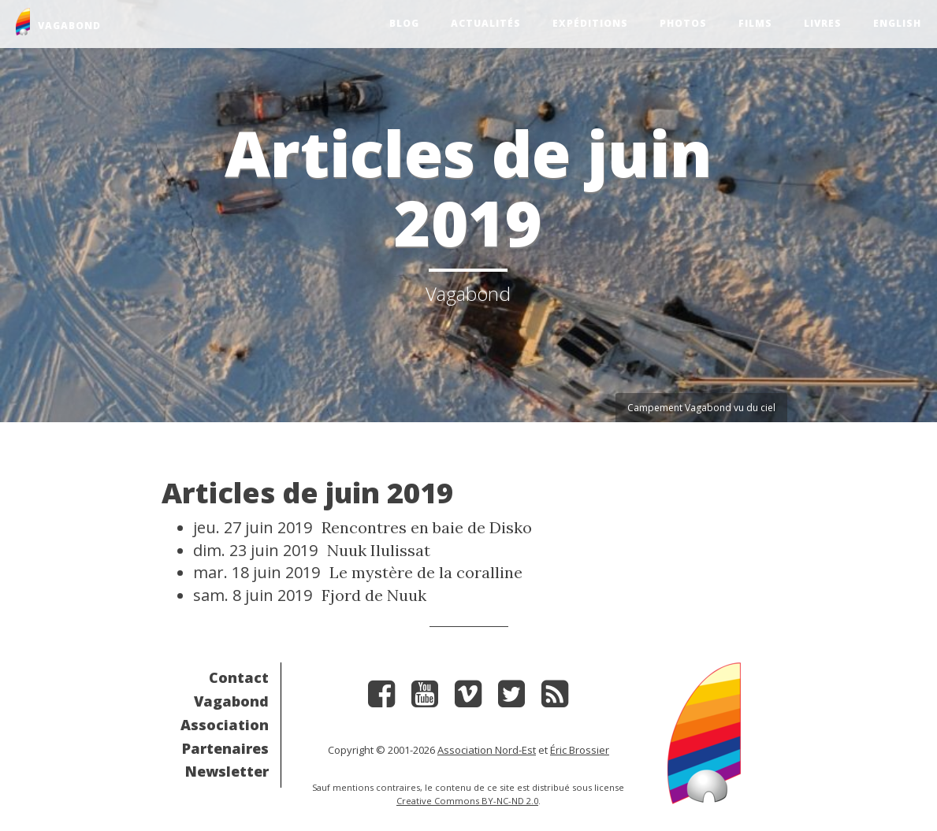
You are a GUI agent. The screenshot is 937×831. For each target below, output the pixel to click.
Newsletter (227, 771)
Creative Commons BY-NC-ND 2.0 (467, 801)
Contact (239, 677)
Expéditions (590, 23)
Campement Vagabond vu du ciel (701, 407)
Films (755, 23)
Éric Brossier (579, 750)
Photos (683, 23)
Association (224, 724)
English (897, 23)
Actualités (486, 23)
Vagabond (231, 701)
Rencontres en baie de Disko (427, 527)
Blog (404, 23)
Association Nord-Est (486, 750)
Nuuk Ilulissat (378, 550)
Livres (823, 23)
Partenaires (225, 748)
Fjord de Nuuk (374, 595)
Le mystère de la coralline (425, 572)
